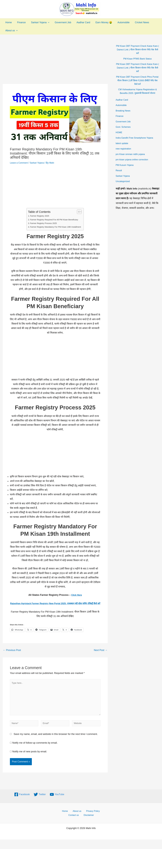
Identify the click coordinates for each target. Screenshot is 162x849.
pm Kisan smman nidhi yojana (132, 154)
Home (8, 22)
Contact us (75, 824)
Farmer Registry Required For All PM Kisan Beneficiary (54, 219)
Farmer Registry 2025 (38, 216)
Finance (20, 22)
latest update (122, 143)
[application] (46, 22)
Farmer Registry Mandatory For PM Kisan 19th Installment (56, 227)
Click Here (76, 595)
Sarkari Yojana (39, 22)
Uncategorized (123, 181)
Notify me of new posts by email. (29, 760)
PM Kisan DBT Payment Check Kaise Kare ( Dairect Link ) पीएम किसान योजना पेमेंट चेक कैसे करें (137, 50)
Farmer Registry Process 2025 (42, 223)
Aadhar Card (81, 22)
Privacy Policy (90, 820)
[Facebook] (22, 803)
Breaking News (124, 110)
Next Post (100, 655)
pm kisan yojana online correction (133, 159)
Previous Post (12, 655)
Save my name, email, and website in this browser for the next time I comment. (56, 742)
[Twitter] (40, 803)
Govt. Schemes (124, 127)
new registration (124, 148)
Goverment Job (61, 22)
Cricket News (138, 22)
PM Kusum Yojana (125, 165)
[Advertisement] (55, 64)
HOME (119, 132)
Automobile (120, 22)
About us (11, 30)
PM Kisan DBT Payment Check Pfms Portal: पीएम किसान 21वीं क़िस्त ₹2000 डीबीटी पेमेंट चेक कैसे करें (137, 80)
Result (119, 170)
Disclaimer (88, 824)
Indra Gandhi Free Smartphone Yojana (136, 137)
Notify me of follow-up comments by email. (35, 751)
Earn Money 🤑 (101, 22)
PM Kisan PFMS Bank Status (137, 58)
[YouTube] (57, 803)
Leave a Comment (20, 162)
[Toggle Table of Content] (81, 211)
